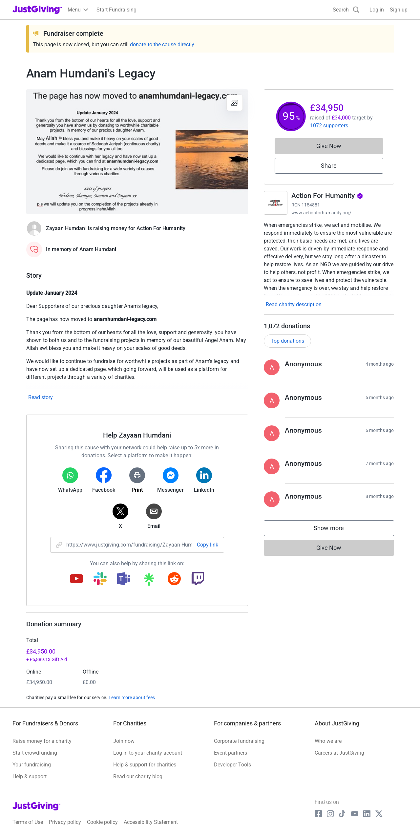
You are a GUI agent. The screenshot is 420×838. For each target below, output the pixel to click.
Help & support (29, 776)
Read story (40, 397)
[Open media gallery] (137, 151)
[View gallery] (234, 103)
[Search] (346, 9)
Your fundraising (31, 765)
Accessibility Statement (151, 822)
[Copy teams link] (123, 579)
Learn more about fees (132, 697)
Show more (335, 530)
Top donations (287, 341)
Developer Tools (232, 765)
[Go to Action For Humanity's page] (275, 203)
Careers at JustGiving (339, 753)
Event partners (230, 753)
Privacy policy (65, 822)
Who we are (328, 741)
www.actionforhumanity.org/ (321, 212)
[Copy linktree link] (149, 581)
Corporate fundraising (239, 741)
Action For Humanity (327, 196)
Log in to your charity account (147, 753)
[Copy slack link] (100, 579)
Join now (124, 741)
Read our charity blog (137, 776)
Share (328, 165)
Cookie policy (102, 822)
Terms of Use (27, 822)
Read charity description (294, 304)
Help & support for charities (144, 765)
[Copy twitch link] (197, 579)
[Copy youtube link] (76, 579)
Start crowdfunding (34, 753)
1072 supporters (329, 125)
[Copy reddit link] (174, 579)
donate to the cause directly (162, 44)
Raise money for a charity (42, 741)
